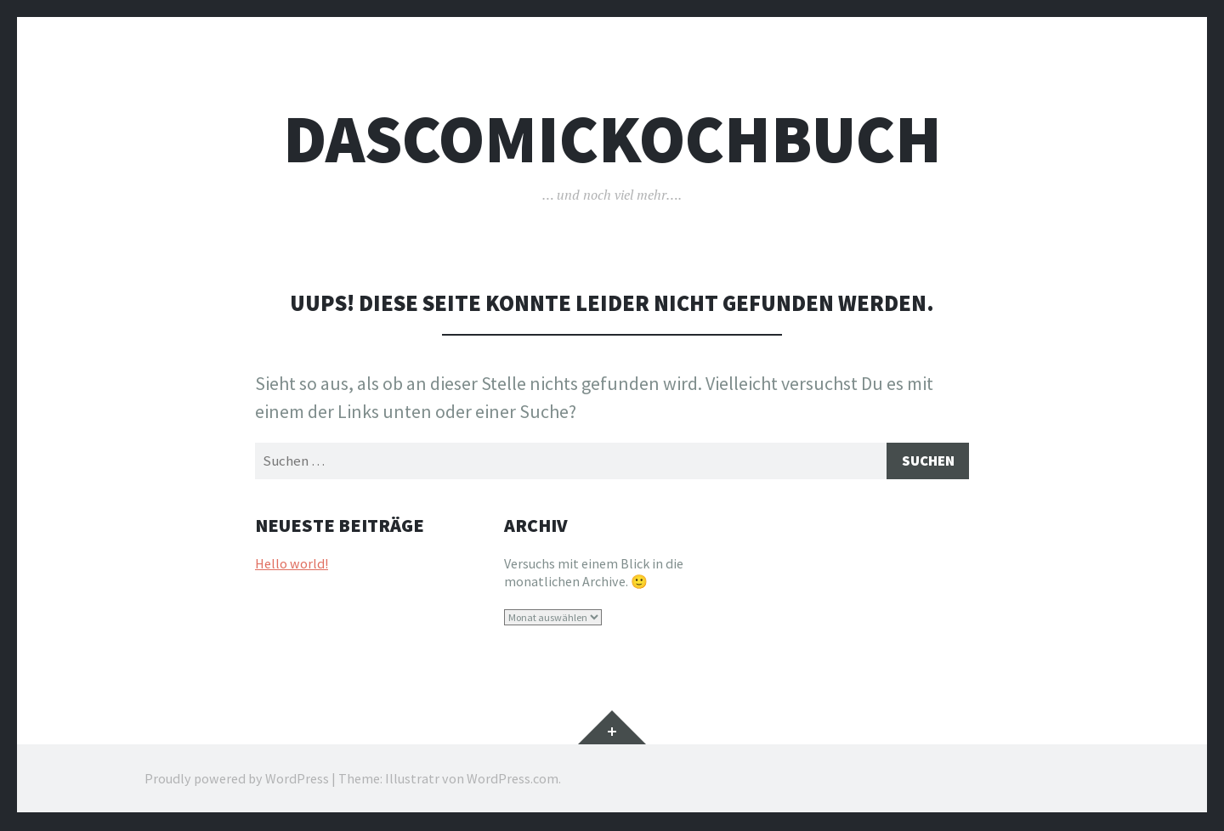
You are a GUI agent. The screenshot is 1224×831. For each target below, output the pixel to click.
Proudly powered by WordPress (236, 780)
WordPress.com (512, 780)
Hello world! (291, 565)
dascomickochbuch (612, 139)
